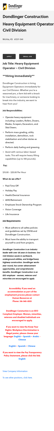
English (17, 336)
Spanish (27, 336)
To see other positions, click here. (17, 377)
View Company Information (15, 371)
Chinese (22, 339)
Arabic (36, 336)
